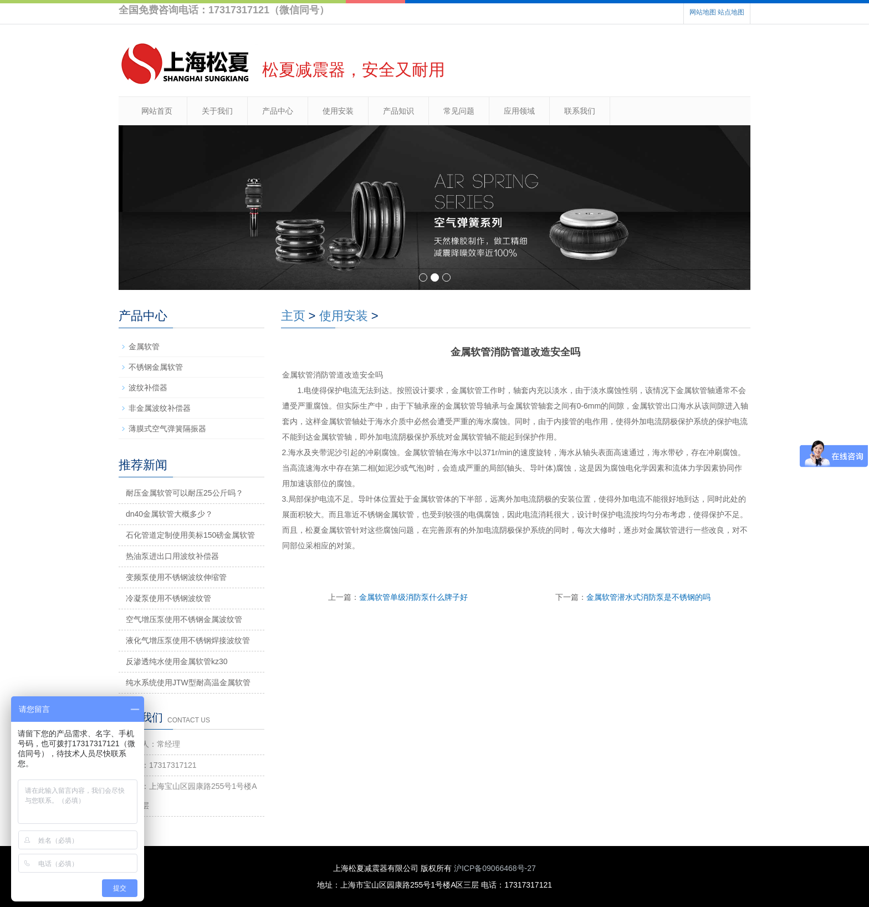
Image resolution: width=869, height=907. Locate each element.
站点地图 (731, 12)
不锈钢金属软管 (156, 367)
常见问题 (458, 110)
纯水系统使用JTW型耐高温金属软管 (188, 682)
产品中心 (277, 110)
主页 (293, 316)
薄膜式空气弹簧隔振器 (167, 428)
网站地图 (702, 12)
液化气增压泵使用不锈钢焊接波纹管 (188, 640)
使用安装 (338, 110)
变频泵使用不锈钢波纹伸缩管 (176, 577)
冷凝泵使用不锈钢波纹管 (168, 598)
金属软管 (144, 346)
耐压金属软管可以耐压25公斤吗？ (184, 492)
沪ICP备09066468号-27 (495, 868)
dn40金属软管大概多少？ (169, 513)
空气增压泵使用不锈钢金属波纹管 (184, 619)
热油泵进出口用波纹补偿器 (172, 556)
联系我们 (579, 110)
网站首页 (156, 110)
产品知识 (398, 110)
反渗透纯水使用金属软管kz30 (177, 661)
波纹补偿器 (148, 387)
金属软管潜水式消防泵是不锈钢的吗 (648, 597)
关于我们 (217, 110)
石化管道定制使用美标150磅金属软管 (190, 535)
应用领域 (519, 110)
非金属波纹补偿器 (160, 408)
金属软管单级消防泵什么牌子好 (413, 597)
